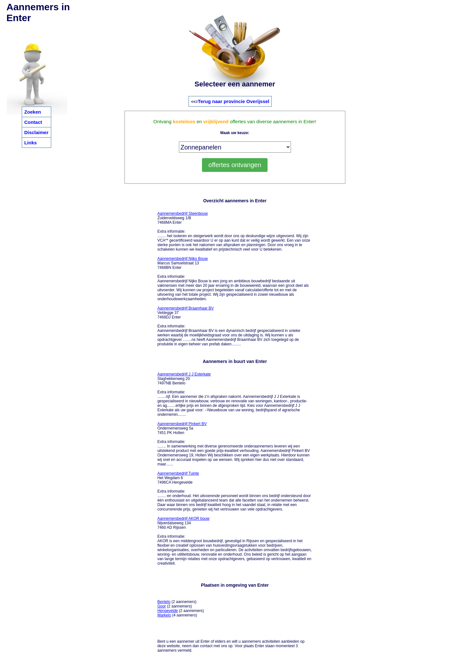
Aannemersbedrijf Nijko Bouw (182, 258)
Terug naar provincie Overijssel (233, 101)
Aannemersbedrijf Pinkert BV (182, 424)
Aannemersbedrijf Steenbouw (182, 213)
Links (30, 142)
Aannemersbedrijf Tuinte (178, 473)
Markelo (164, 615)
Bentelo (164, 602)
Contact (33, 122)
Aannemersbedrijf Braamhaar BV (185, 308)
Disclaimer (36, 132)
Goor (161, 606)
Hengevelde (167, 610)
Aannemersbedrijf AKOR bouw (183, 518)
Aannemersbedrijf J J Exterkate (184, 374)
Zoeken (32, 112)
